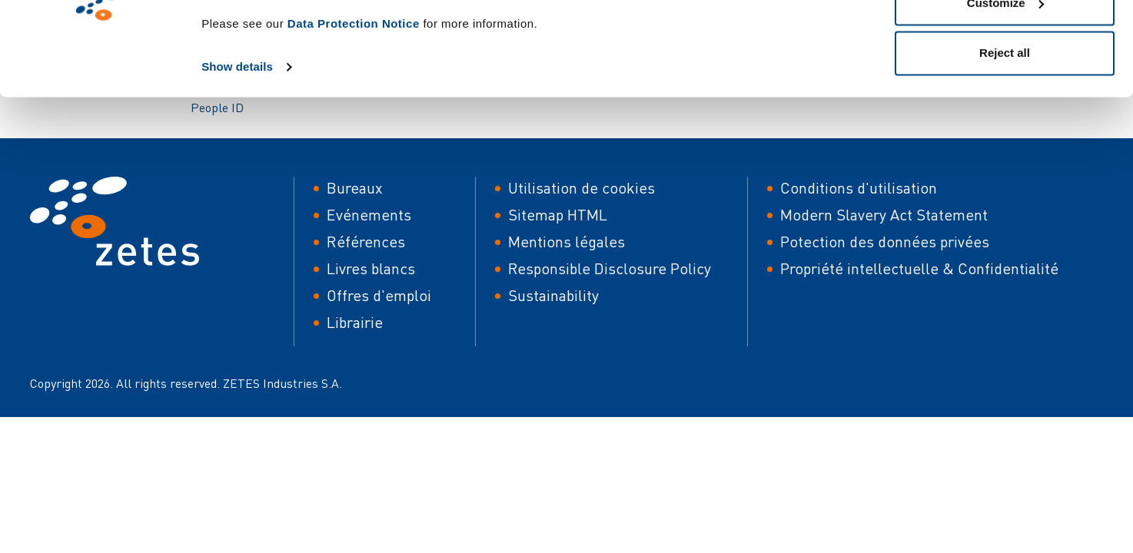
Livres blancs (371, 268)
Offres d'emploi (379, 295)
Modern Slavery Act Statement (884, 214)
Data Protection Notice (353, 111)
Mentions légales (566, 241)
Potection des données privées (884, 241)
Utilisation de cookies (581, 187)
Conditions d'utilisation (858, 187)
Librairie (355, 322)
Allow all (1005, 40)
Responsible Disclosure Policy (609, 268)
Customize (1005, 91)
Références (366, 241)
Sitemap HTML (557, 214)
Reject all (1004, 140)
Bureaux (355, 187)
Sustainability (553, 295)
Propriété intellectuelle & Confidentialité (919, 268)
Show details (237, 154)
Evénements (369, 214)
